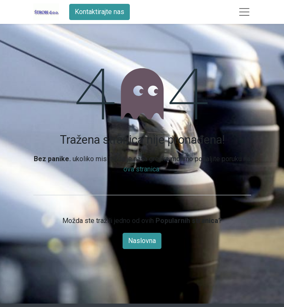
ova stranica (141, 169)
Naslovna (142, 241)
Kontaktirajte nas (99, 12)
